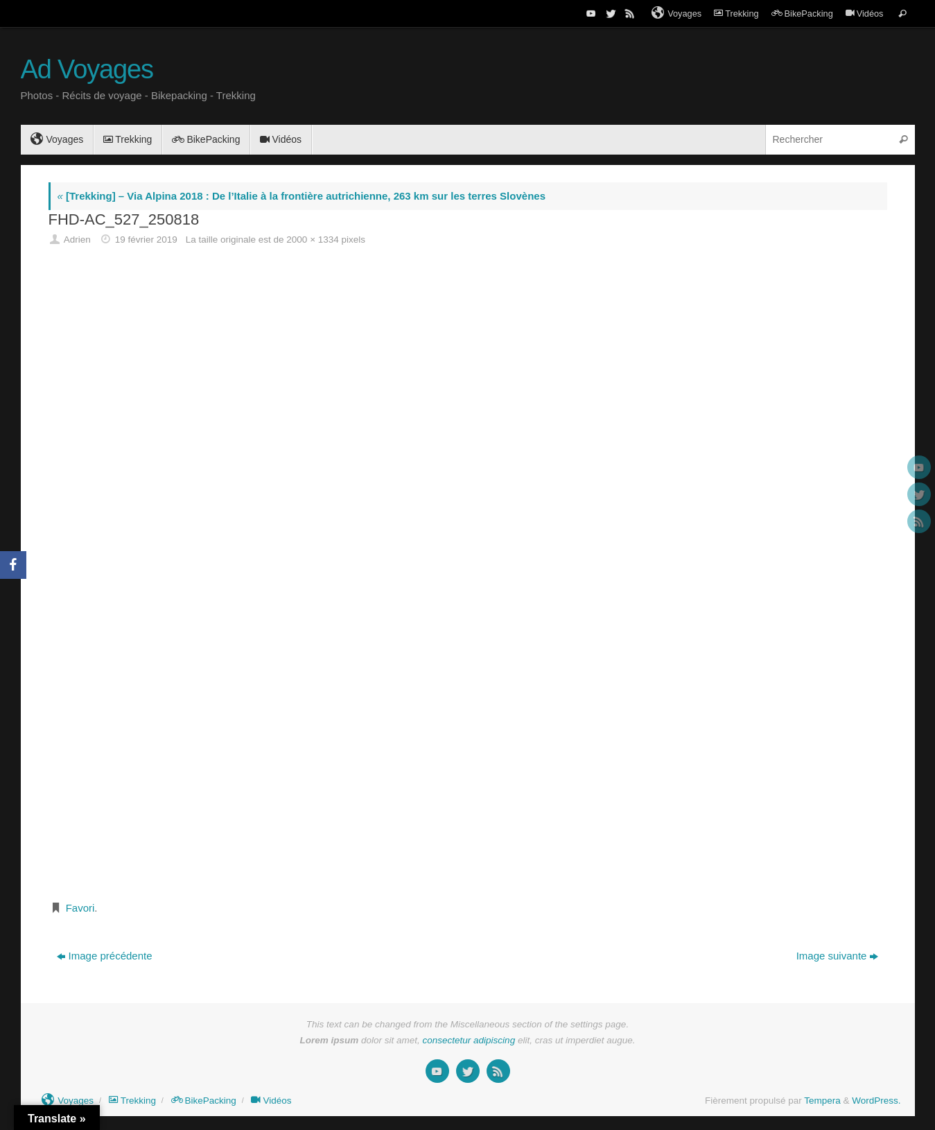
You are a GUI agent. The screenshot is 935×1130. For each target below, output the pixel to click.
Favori (80, 908)
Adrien (77, 239)
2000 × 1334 (312, 239)
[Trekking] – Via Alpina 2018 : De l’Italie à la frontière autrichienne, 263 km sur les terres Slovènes (301, 196)
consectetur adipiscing (469, 1040)
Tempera (822, 1100)
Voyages (676, 13)
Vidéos (865, 13)
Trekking (736, 13)
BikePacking (802, 13)
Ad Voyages (87, 69)
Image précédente (104, 956)
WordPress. (876, 1100)
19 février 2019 (146, 239)
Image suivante (837, 956)
